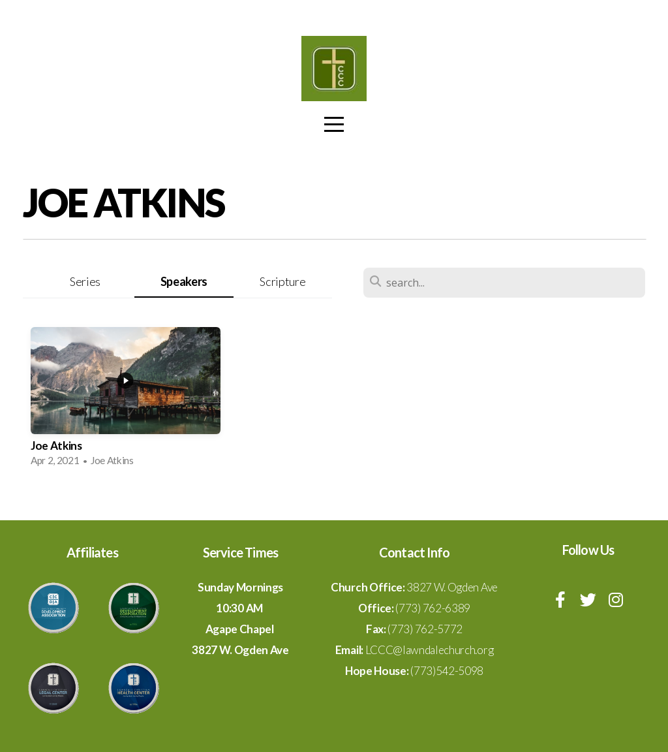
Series (85, 281)
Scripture (282, 281)
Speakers (183, 281)
